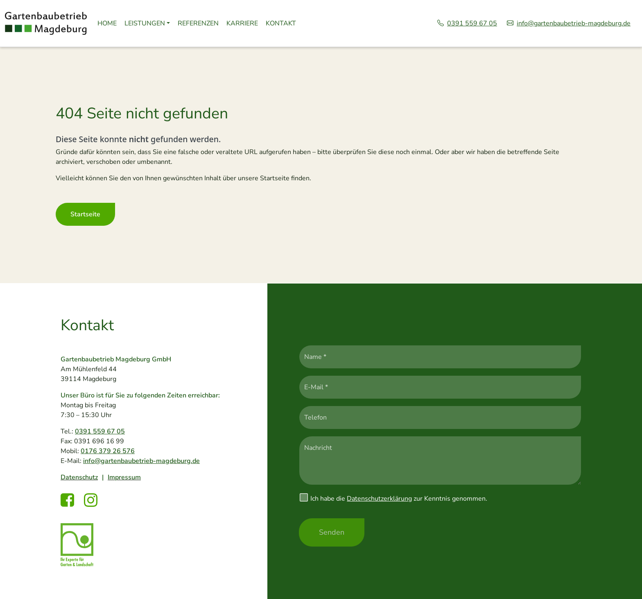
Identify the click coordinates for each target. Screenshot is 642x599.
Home (107, 23)
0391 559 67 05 (467, 23)
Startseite (85, 214)
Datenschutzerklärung (379, 498)
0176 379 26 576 (108, 451)
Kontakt (281, 23)
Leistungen (144, 23)
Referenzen (198, 23)
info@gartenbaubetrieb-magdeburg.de (569, 23)
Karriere (242, 23)
